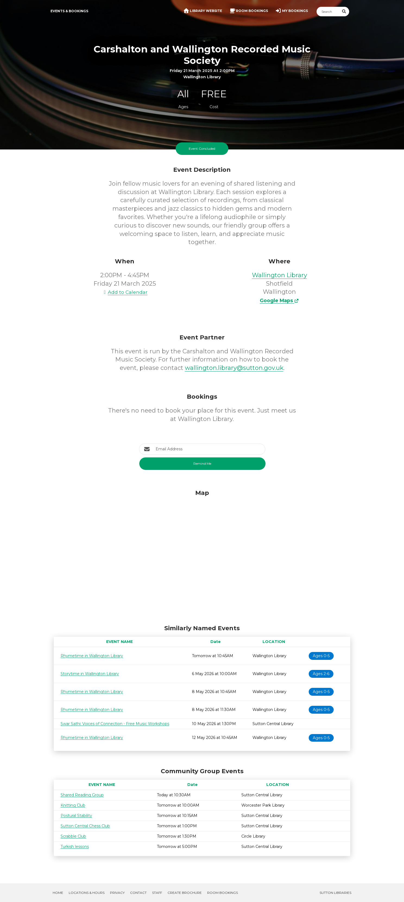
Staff (157, 893)
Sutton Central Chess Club (85, 825)
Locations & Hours (87, 893)
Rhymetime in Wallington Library (92, 655)
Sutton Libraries (335, 893)
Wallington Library (279, 275)
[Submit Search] (344, 11)
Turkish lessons (75, 846)
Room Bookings (222, 893)
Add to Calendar (124, 292)
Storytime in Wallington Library (90, 673)
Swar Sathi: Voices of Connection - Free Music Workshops (115, 723)
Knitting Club (73, 805)
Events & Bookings (69, 11)
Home (58, 893)
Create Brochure (185, 893)
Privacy (117, 893)
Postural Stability (76, 815)
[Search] (328, 11)
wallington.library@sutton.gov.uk (234, 368)
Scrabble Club (73, 836)
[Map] (202, 555)
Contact (138, 893)
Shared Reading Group (82, 794)
